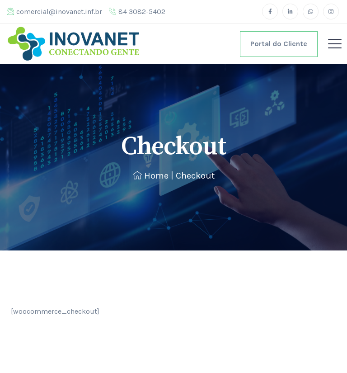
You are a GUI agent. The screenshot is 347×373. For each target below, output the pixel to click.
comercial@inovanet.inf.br (54, 12)
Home (151, 175)
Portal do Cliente (278, 43)
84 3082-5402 (137, 12)
